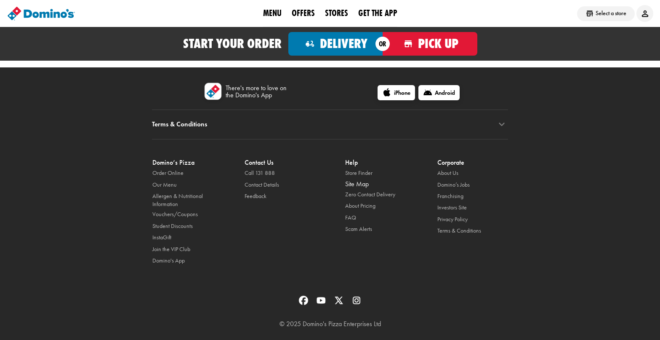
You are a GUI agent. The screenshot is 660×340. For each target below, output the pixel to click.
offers (303, 13)
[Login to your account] (644, 13)
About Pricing (360, 205)
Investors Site (452, 207)
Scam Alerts (358, 229)
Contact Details (262, 184)
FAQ (350, 217)
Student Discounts (172, 226)
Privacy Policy (452, 219)
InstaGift (161, 237)
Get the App (377, 13)
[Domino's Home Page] (41, 13)
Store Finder (359, 173)
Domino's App (168, 260)
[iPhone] (396, 92)
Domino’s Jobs (453, 184)
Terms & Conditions (459, 230)
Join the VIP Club (171, 249)
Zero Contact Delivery (370, 194)
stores (336, 13)
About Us (447, 173)
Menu (272, 13)
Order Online (168, 173)
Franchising (450, 196)
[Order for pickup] (430, 44)
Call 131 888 (260, 173)
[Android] (439, 92)
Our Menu (164, 184)
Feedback (255, 196)
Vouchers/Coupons (175, 214)
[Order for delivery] (335, 44)
